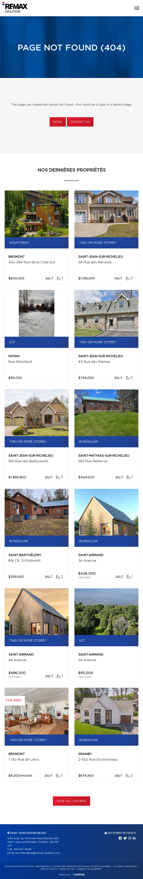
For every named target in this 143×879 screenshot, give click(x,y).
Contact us (80, 122)
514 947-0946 (22, 849)
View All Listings (71, 801)
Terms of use (67, 869)
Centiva (78, 874)
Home (57, 122)
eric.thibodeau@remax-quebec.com (37, 853)
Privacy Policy (49, 869)
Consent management (89, 869)
